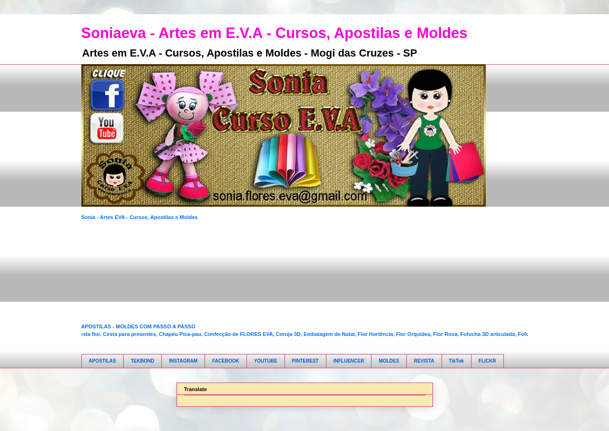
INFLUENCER (349, 361)
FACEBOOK (225, 361)
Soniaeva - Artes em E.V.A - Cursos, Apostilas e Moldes (274, 33)
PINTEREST (305, 361)
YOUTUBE (265, 361)
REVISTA (424, 361)
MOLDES (389, 361)
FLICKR (487, 361)
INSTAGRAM (183, 361)
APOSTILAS (102, 361)
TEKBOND (142, 361)
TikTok (456, 361)
